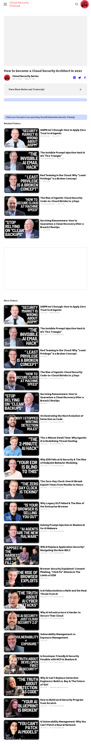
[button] (84, 4)
